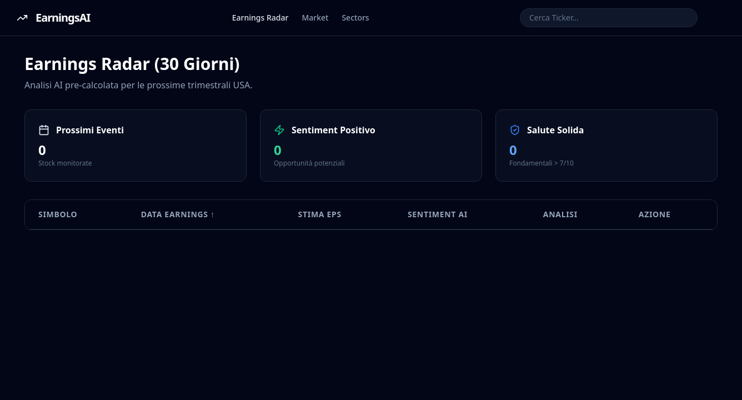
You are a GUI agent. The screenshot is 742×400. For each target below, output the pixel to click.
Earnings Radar (260, 17)
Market (315, 17)
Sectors (355, 17)
